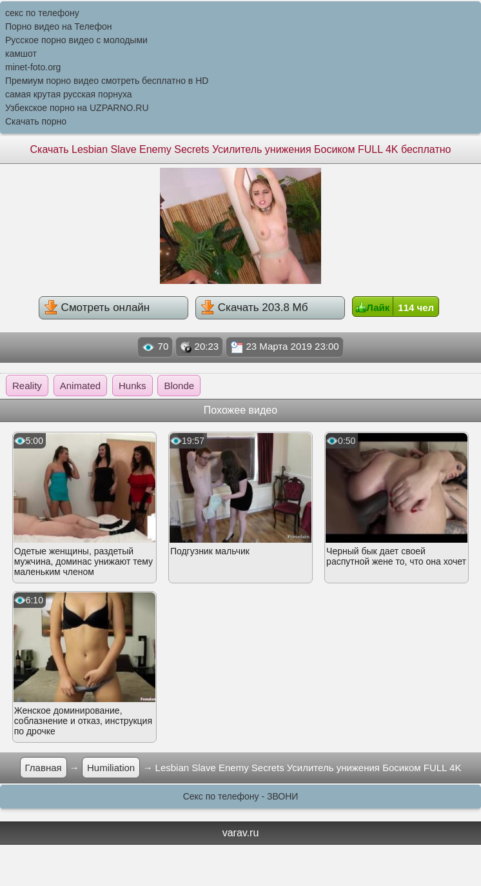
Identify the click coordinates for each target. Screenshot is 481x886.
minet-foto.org (33, 67)
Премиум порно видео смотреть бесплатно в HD (106, 81)
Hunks (132, 385)
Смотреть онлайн (97, 307)
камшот (21, 53)
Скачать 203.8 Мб (254, 307)
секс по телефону (42, 13)
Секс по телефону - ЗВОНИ (241, 796)
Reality (27, 385)
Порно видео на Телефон (58, 26)
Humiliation (111, 767)
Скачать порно (35, 121)
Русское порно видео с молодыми (76, 40)
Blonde (179, 385)
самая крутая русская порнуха (68, 94)
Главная (43, 767)
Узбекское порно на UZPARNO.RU (77, 108)
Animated (80, 385)
